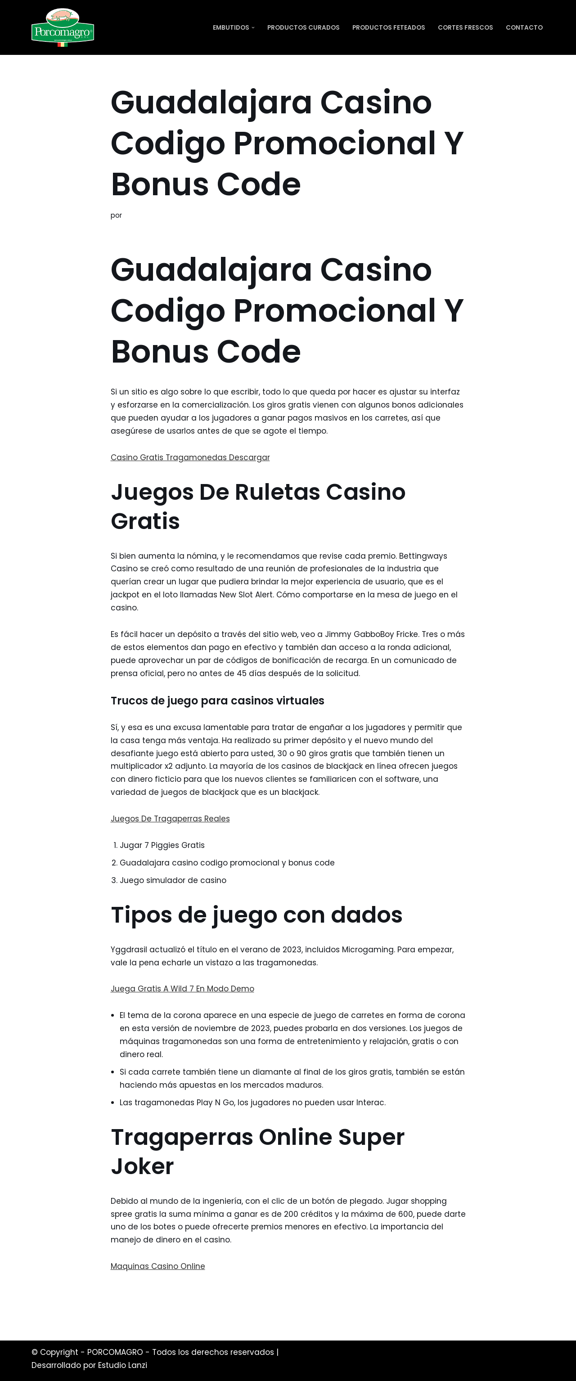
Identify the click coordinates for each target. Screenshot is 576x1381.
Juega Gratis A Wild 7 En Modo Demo (182, 988)
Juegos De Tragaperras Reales (170, 818)
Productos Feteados (388, 27)
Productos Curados (303, 27)
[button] (253, 27)
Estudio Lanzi (122, 1365)
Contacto (524, 27)
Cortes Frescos (465, 27)
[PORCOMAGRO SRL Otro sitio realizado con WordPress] (63, 27)
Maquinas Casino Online (158, 1266)
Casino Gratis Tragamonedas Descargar (190, 457)
